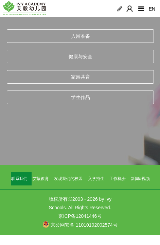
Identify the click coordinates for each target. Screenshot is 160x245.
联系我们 (19, 178)
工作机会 (117, 178)
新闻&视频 (140, 178)
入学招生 (96, 178)
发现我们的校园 (68, 178)
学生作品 (80, 97)
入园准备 (80, 36)
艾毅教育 (41, 178)
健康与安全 (80, 56)
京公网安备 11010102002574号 (80, 224)
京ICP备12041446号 (80, 216)
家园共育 (80, 77)
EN (152, 9)
